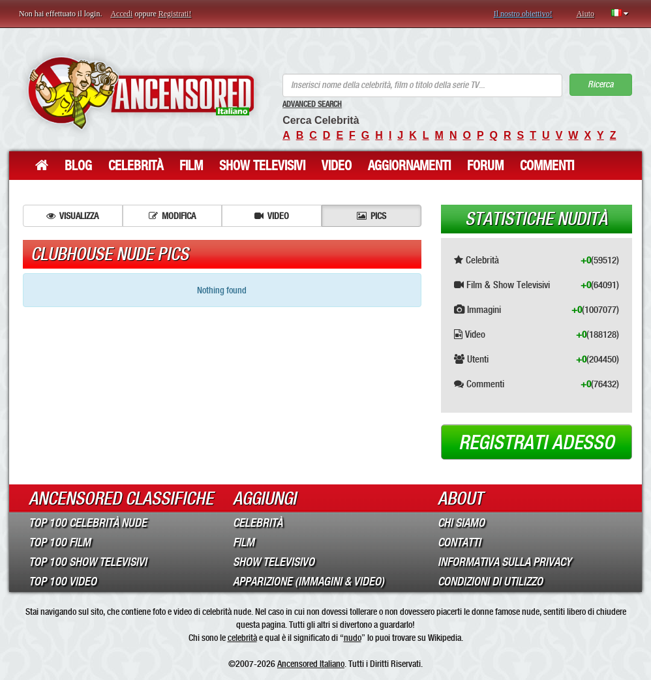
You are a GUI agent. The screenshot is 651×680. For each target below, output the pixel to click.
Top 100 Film (60, 542)
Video (337, 165)
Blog (78, 165)
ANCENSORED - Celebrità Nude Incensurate (141, 93)
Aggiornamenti (409, 165)
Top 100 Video (63, 581)
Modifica (172, 216)
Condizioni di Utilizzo (490, 581)
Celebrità (135, 165)
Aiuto (585, 13)
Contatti (459, 542)
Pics (371, 216)
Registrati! (175, 13)
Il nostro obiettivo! (523, 13)
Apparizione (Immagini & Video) (308, 581)
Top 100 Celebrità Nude (88, 523)
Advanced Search (312, 104)
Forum (485, 165)
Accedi (121, 13)
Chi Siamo (461, 523)
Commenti (547, 165)
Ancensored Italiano (310, 663)
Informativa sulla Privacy (504, 562)
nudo (352, 637)
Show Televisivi (262, 165)
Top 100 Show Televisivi (88, 562)
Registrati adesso (536, 442)
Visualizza (72, 216)
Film (191, 165)
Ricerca (600, 84)
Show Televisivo (273, 562)
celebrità (242, 637)
